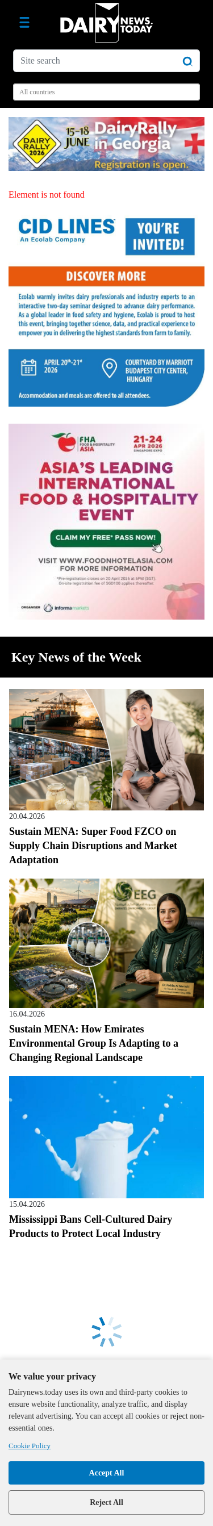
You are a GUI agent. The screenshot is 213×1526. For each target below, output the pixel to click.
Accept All (106, 1473)
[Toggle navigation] (24, 22)
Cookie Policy (30, 1445)
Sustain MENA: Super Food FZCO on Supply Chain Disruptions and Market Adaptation (93, 846)
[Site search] (106, 61)
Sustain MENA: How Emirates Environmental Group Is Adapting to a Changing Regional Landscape (93, 1043)
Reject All (106, 1502)
